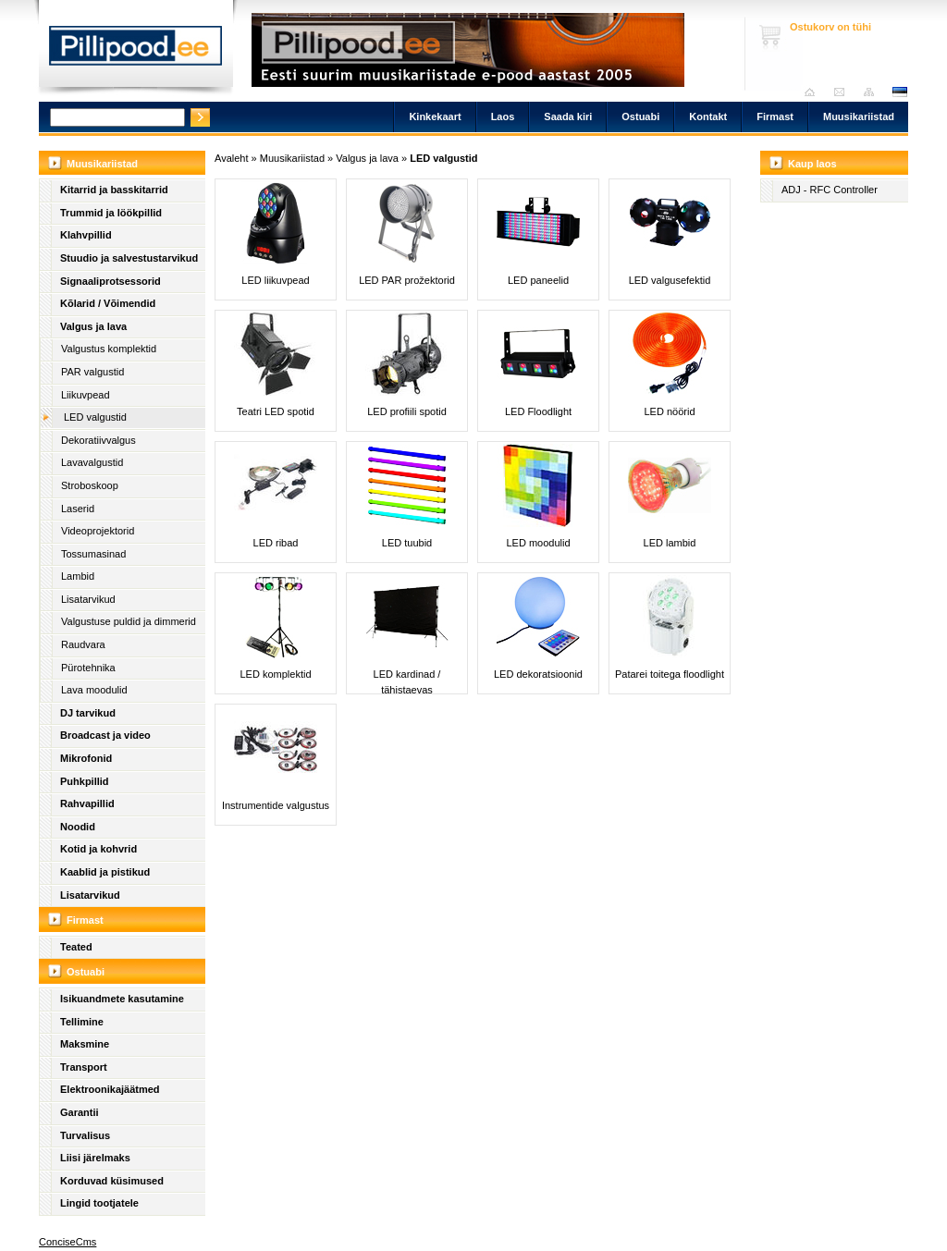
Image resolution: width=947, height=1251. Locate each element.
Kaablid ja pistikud (105, 871)
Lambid (77, 576)
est (899, 92)
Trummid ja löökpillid (111, 212)
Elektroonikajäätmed (110, 1089)
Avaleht (814, 92)
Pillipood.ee (136, 51)
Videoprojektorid (97, 530)
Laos (503, 116)
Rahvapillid (87, 803)
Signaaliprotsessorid (110, 281)
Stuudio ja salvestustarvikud (129, 258)
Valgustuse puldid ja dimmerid (128, 621)
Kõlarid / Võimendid (107, 303)
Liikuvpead (85, 394)
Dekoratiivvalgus (98, 440)
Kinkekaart (435, 116)
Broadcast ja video (105, 735)
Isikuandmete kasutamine (122, 998)
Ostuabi (640, 116)
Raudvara (83, 644)
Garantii (79, 1112)
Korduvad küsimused (112, 1180)
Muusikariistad (858, 116)
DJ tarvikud (88, 712)
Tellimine (82, 1021)
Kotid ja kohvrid (98, 848)
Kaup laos (812, 163)
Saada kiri (843, 92)
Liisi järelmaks (95, 1157)
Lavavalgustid (92, 462)
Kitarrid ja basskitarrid (114, 189)
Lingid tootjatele (99, 1202)
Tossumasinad (93, 553)
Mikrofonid (86, 758)
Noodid (77, 826)
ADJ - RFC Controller (829, 189)
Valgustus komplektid (108, 348)
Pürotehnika (88, 667)
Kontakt (708, 116)
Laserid (77, 508)
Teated (76, 946)
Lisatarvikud (88, 599)
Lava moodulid (94, 689)
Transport (83, 1067)
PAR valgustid (92, 371)
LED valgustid (95, 417)
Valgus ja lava (93, 326)
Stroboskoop (89, 485)
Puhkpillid (84, 781)
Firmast (774, 116)
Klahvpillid (86, 234)
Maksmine (84, 1043)
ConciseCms (67, 1241)
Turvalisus (85, 1135)
